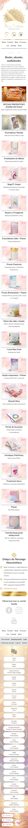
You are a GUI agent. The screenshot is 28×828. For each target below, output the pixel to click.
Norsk (14, 703)
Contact (24, 643)
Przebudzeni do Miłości (14, 151)
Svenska (14, 772)
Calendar (13, 46)
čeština (14, 766)
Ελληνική (14, 734)
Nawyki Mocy (14, 393)
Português (14, 722)
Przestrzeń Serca (14, 473)
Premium (10, 42)
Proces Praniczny (14, 258)
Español (14, 678)
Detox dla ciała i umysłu (14, 315)
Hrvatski (14, 785)
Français (14, 684)
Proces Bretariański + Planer (14, 286)
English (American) (14, 671)
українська (14, 759)
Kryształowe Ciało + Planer (14, 231)
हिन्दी (14, 797)
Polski (14, 659)
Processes (23, 42)
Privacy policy (14, 823)
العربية (14, 747)
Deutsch (14, 690)
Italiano (14, 715)
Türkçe (14, 741)
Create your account (7, 643)
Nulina (4, 42)
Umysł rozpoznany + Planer (14, 368)
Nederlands (14, 709)
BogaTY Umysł (14, 178)
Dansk (14, 810)
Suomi (14, 778)
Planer (14, 499)
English (14, 665)
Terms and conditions (14, 821)
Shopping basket (16, 639)
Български (14, 804)
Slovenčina (14, 791)
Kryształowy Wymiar (14, 125)
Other (20, 46)
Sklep (16, 42)
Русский (14, 697)
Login (25, 639)
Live (7, 46)
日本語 (14, 753)
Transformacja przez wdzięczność (14, 528)
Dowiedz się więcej (10, 589)
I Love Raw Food (14, 342)
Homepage (11, 53)
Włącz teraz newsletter (14, 594)
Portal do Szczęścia (14, 421)
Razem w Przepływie (14, 205)
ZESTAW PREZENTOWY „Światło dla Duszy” (14, 98)
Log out (17, 643)
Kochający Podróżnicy (14, 448)
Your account (5, 639)
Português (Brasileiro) (14, 728)
